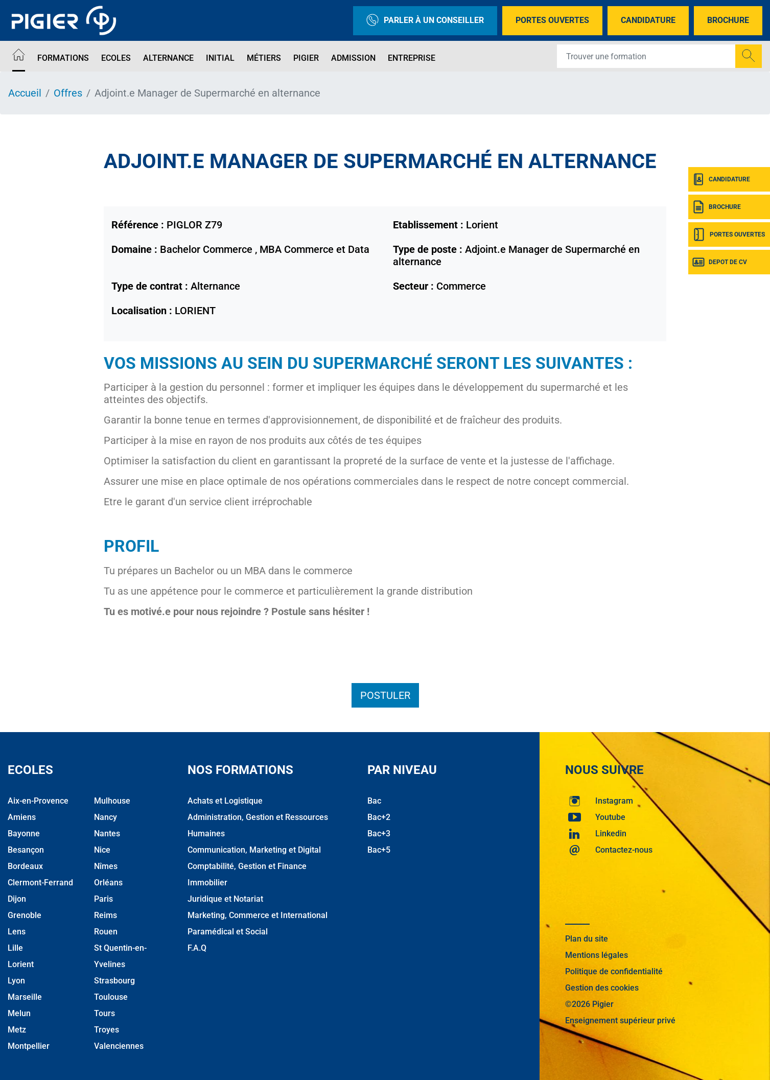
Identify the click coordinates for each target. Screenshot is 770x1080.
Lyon (16, 980)
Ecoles (116, 58)
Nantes (107, 833)
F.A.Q (197, 948)
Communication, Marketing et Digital (254, 850)
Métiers (264, 58)
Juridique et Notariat (225, 899)
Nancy (105, 817)
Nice (102, 850)
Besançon (26, 850)
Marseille (25, 997)
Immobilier (207, 882)
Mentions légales (596, 955)
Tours (104, 1013)
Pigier (306, 58)
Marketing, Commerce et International (258, 915)
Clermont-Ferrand (40, 882)
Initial (220, 58)
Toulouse (111, 997)
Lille (15, 948)
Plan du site (586, 939)
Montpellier (29, 1046)
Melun (19, 1013)
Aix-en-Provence (38, 801)
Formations (63, 58)
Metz (17, 1030)
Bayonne (24, 833)
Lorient (21, 964)
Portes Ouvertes (552, 20)
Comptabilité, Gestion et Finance (247, 866)
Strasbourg (114, 980)
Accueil (24, 93)
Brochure (728, 20)
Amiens (22, 817)
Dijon (17, 899)
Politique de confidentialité (614, 971)
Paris (103, 899)
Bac (374, 801)
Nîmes (106, 866)
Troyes (106, 1030)
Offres (68, 93)
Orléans (108, 882)
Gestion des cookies (602, 988)
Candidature (648, 20)
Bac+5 (378, 850)
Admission (353, 58)
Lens (17, 931)
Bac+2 (378, 817)
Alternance (168, 58)
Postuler (385, 695)
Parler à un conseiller (425, 21)
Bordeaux (25, 866)
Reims (105, 915)
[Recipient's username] (646, 56)
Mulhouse (112, 801)
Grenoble (24, 915)
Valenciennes (119, 1046)
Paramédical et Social (228, 931)
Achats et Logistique (225, 801)
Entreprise (411, 58)
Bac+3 (378, 833)
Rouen (106, 931)
